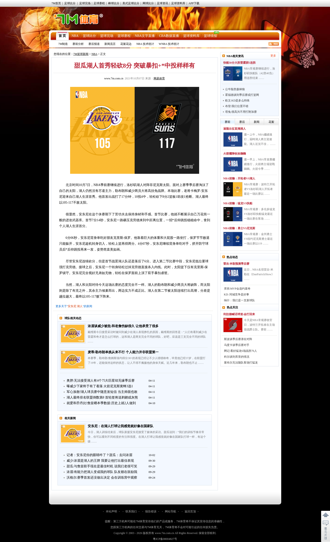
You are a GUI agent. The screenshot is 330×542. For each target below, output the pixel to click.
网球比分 (148, 3)
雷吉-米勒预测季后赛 (236, 263)
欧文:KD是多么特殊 (237, 100)
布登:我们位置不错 (236, 106)
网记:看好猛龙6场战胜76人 (240, 350)
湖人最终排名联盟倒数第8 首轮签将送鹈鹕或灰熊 (102, 397)
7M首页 (56, 3)
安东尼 (72, 306)
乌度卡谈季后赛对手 (236, 345)
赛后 (242, 122)
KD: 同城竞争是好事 (236, 294)
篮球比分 (89, 36)
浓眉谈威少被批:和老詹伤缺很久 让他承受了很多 (123, 326)
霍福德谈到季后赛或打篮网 (242, 95)
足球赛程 (99, 3)
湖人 (80, 306)
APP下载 (194, 3)
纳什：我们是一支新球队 (239, 300)
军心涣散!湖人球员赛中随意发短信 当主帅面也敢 (102, 392)
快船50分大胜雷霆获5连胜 (239, 62)
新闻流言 (110, 44)
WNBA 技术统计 (169, 44)
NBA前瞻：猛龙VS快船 (238, 203)
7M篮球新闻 (81, 54)
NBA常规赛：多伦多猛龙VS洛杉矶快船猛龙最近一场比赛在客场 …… (259, 214)
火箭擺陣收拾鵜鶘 (234, 153)
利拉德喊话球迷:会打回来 (239, 314)
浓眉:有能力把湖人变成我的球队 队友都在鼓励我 (102, 472)
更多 (273, 55)
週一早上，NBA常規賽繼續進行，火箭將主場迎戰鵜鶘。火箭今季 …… (259, 164)
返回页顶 (190, 511)
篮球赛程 (124, 36)
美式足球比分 (130, 3)
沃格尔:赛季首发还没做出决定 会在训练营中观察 (102, 477)
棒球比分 (113, 3)
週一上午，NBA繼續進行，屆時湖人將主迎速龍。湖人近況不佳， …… (260, 139)
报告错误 (150, 511)
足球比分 (70, 3)
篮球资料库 (191, 36)
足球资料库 (178, 3)
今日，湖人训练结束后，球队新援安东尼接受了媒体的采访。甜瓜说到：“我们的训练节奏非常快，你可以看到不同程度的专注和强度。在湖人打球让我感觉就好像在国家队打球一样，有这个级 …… (147, 436)
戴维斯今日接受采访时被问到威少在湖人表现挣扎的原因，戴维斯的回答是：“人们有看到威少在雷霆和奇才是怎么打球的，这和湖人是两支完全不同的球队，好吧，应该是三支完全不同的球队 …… (147, 336)
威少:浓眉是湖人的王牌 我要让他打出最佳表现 (100, 460)
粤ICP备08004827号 (165, 539)
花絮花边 (126, 44)
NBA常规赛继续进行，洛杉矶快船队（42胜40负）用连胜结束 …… (259, 73)
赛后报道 (94, 44)
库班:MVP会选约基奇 (237, 288)
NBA (75, 36)
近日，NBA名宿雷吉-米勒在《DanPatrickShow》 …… (259, 274)
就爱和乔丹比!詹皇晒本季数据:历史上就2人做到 (101, 403)
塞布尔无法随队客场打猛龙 (241, 362)
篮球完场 (106, 36)
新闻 (256, 122)
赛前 (227, 122)
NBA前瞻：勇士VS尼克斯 (239, 228)
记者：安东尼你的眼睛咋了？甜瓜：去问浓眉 (99, 455)
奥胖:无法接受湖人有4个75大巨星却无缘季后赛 (101, 380)
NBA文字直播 (145, 36)
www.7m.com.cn (113, 78)
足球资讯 (162, 3)
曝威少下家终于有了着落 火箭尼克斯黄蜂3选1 (100, 386)
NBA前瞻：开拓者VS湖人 (239, 178)
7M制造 (63, 44)
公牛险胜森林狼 (235, 89)
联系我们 (131, 511)
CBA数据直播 (169, 36)
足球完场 (85, 3)
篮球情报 (210, 36)
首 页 (62, 36)
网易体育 (159, 78)
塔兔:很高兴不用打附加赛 (241, 111)
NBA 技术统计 (145, 44)
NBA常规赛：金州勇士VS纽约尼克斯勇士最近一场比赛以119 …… (258, 238)
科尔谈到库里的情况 (236, 356)
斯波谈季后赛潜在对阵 (238, 339)
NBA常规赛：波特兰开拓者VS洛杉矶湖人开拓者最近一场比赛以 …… (259, 189)
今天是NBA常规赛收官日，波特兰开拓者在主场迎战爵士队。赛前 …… (259, 324)
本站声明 (111, 511)
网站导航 (170, 511)
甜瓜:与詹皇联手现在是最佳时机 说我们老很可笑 (102, 466)
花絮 (271, 122)
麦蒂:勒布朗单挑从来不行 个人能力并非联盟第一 (123, 352)
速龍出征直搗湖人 (234, 128)
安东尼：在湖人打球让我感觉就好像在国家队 (120, 426)
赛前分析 (78, 44)
